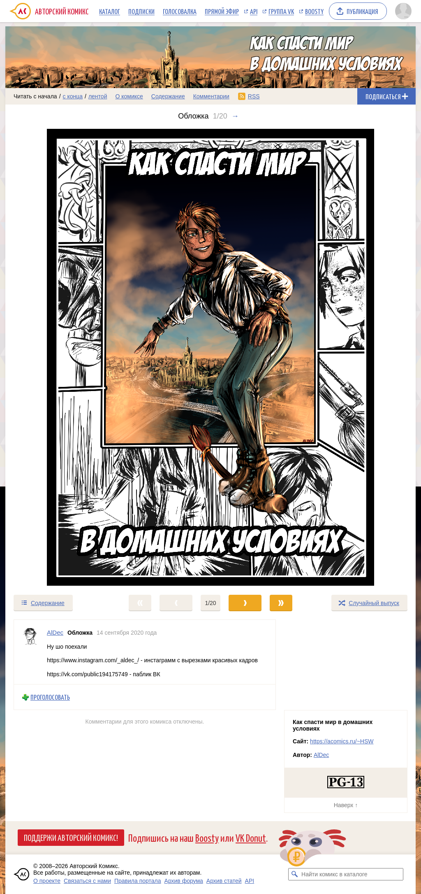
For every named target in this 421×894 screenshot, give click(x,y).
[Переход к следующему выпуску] (210, 357)
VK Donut (251, 837)
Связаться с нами (87, 881)
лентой (97, 96)
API (253, 11)
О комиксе (129, 96)
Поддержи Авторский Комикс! (71, 837)
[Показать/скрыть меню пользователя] (403, 11)
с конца (73, 96)
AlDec (321, 755)
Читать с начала (35, 96)
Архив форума (183, 881)
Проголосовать (50, 697)
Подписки (141, 11)
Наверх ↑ (346, 805)
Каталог (109, 11)
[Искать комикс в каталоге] (294, 874)
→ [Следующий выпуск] (235, 116)
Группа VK (281, 11)
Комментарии (211, 96)
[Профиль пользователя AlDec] (30, 652)
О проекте (46, 881)
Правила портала (137, 881)
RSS (254, 96)
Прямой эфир (222, 11)
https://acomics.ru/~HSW (341, 741)
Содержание (168, 96)
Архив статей (224, 881)
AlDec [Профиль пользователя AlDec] (55, 632)
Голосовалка (180, 11)
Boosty (314, 11)
